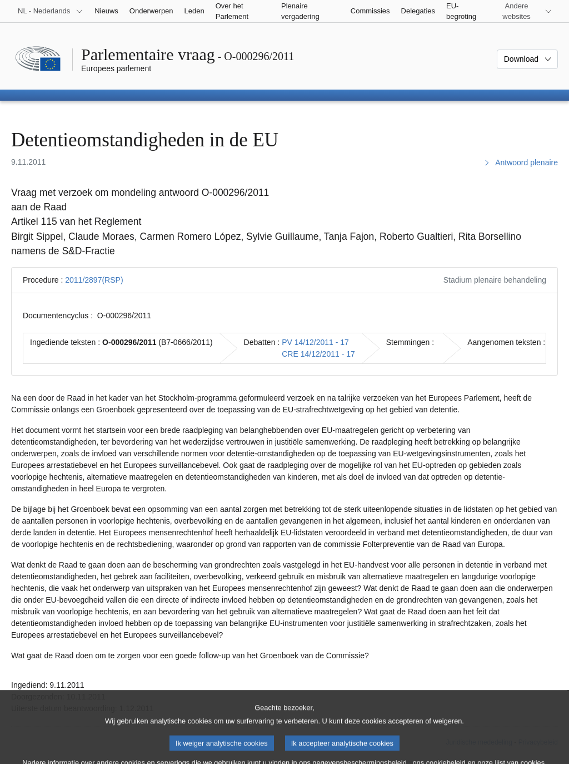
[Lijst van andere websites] (523, 11)
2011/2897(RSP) (94, 279)
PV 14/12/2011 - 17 (315, 342)
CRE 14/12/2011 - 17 (318, 353)
